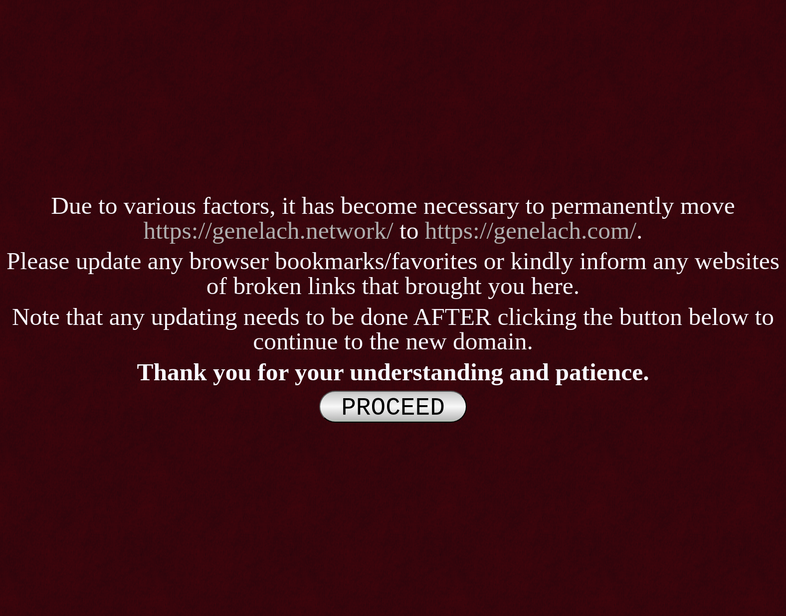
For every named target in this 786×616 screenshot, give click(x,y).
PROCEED (393, 407)
